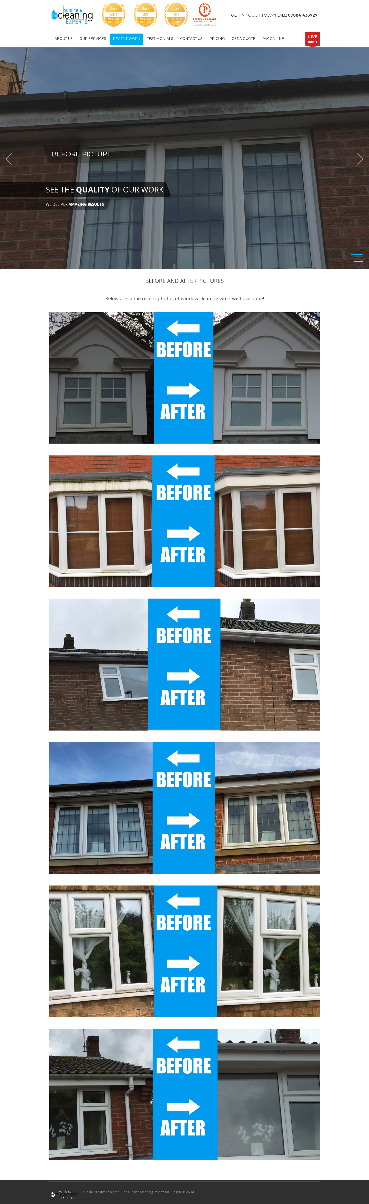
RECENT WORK (126, 39)
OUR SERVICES (92, 39)
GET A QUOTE (243, 39)
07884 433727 (303, 15)
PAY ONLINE (273, 39)
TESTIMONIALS (160, 39)
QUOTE (312, 40)
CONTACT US (191, 39)
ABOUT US (64, 39)
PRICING (217, 39)
